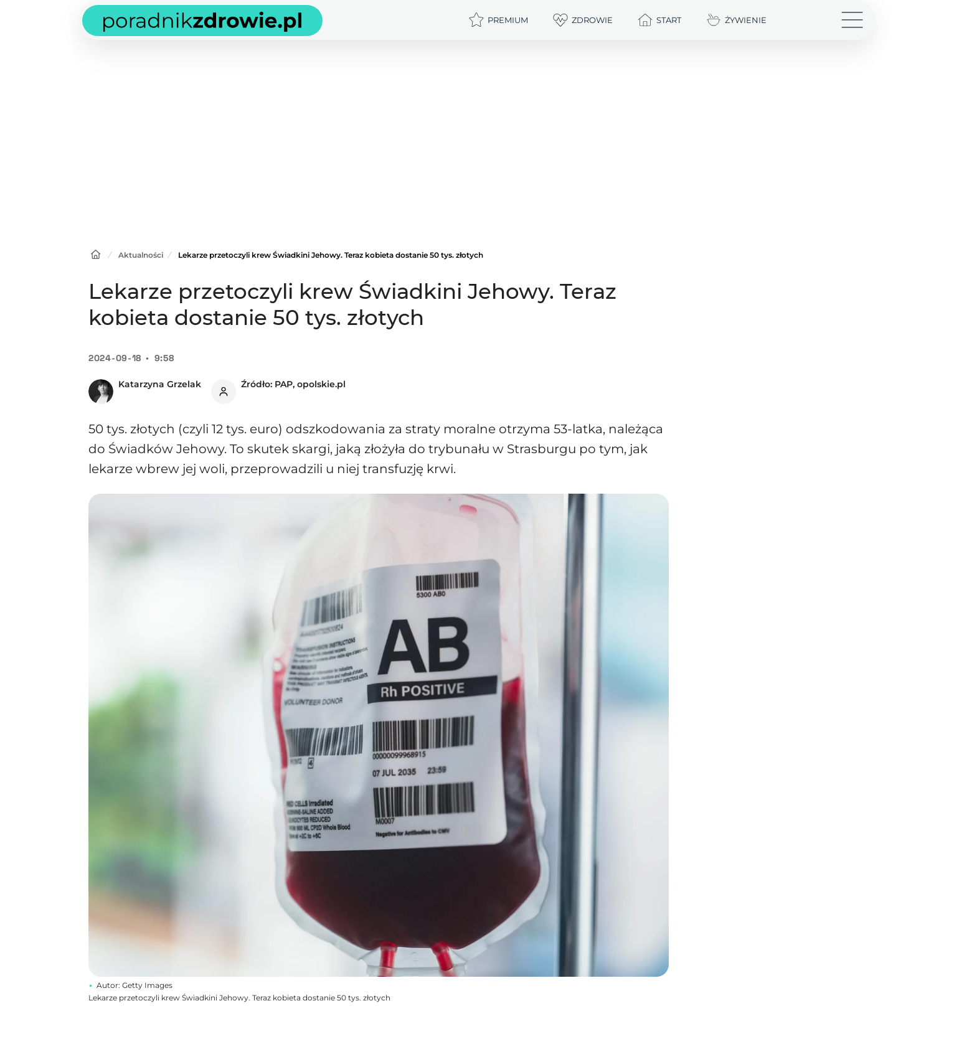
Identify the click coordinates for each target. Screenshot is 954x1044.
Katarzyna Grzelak (159, 384)
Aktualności (140, 255)
